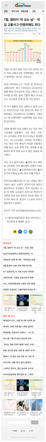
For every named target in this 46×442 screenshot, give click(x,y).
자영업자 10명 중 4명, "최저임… (36, 309)
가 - (39, 34)
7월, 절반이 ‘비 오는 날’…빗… (9, 309)
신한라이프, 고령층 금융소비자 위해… (19, 277)
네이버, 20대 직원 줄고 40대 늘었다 (18, 326)
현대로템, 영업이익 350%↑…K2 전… (19, 332)
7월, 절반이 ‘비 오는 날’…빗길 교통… (19, 247)
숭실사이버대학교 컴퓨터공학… (23, 309)
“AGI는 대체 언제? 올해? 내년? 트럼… (19, 344)
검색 (34, 422)
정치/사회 (15, 11)
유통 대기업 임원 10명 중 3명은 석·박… (20, 350)
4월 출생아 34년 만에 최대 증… (9, 414)
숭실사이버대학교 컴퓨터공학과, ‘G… (19, 253)
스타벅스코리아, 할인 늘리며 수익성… (19, 368)
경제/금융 (24, 11)
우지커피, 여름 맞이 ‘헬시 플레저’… (18, 362)
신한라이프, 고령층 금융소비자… (36, 414)
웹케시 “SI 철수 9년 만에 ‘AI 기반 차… (19, 356)
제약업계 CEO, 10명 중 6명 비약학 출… (20, 320)
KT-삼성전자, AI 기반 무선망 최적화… (19, 271)
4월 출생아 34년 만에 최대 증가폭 (17, 265)
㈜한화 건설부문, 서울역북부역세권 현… (20, 289)
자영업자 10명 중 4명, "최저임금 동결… (20, 259)
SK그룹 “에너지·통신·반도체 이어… (18, 338)
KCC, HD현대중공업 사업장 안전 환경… (20, 283)
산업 (34, 11)
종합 (6, 11)
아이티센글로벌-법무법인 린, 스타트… (19, 374)
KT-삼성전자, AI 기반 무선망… (22, 414)
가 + (34, 34)
